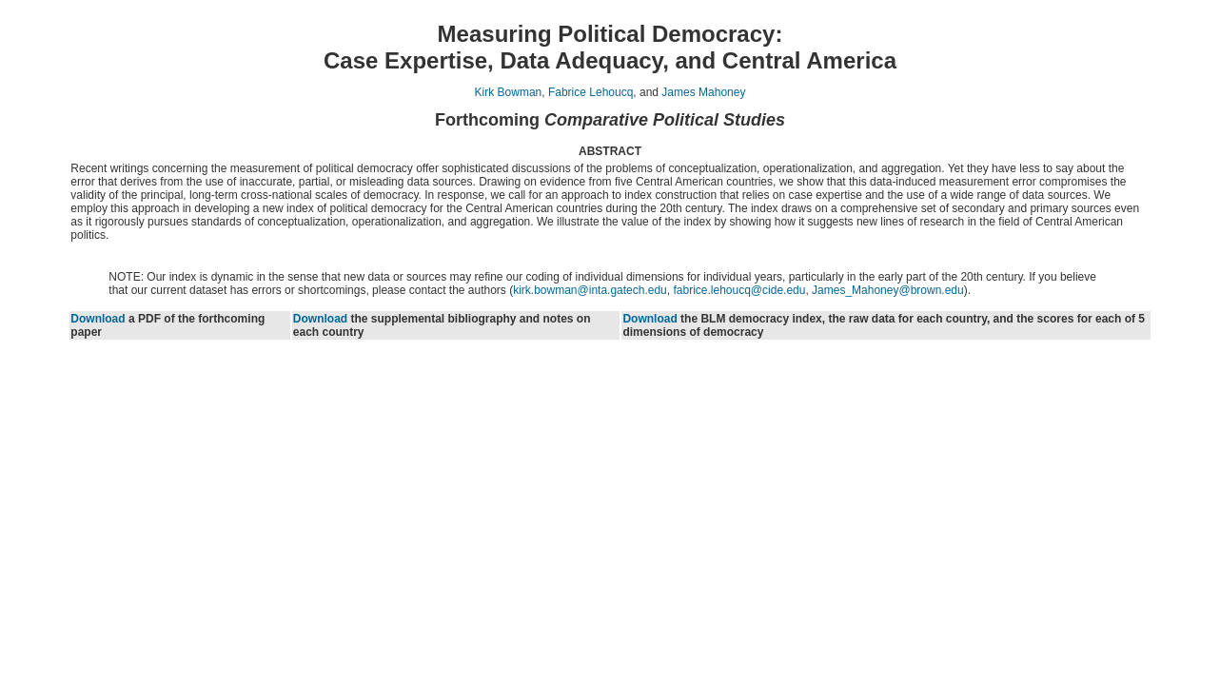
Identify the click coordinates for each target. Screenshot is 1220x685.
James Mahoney (703, 92)
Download (97, 318)
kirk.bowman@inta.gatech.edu (590, 290)
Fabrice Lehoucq (590, 92)
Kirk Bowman (508, 92)
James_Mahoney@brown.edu (888, 290)
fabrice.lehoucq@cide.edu (739, 290)
